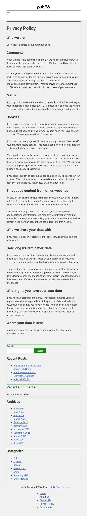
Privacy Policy (47, 503)
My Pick (17, 461)
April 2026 (18, 415)
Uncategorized (20, 478)
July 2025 (18, 439)
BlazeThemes (62, 487)
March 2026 (19, 419)
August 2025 (19, 436)
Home (43, 493)
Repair (16, 465)
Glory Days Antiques (23, 376)
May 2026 (18, 412)
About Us (44, 497)
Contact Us (45, 500)
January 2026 (20, 426)
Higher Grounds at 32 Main (27, 365)
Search (10, 346)
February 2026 (20, 422)
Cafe (15, 458)
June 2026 (18, 408)
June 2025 (18, 443)
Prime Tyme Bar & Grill (24, 372)
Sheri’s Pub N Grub (22, 369)
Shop (16, 472)
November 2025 (21, 429)
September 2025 (21, 432)
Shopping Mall (20, 475)
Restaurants (19, 468)
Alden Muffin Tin (21, 379)
